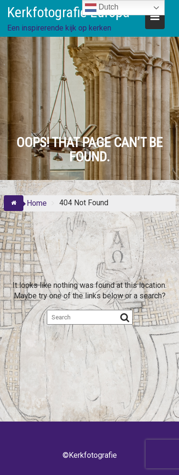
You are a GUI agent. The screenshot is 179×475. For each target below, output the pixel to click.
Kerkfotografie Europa (68, 12)
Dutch (101, 7)
